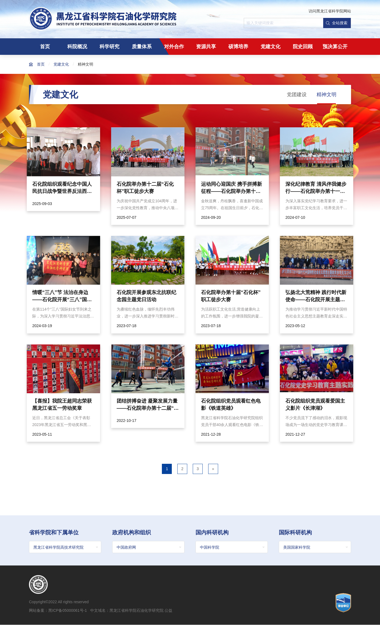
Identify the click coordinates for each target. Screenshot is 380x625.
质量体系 (142, 46)
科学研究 (109, 46)
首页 (45, 46)
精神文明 (85, 64)
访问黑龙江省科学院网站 (330, 11)
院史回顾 (303, 46)
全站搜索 (336, 23)
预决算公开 (335, 46)
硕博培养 (238, 46)
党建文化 (270, 46)
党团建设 (297, 94)
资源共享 (206, 46)
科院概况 (77, 46)
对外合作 (174, 46)
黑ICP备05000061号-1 (67, 610)
